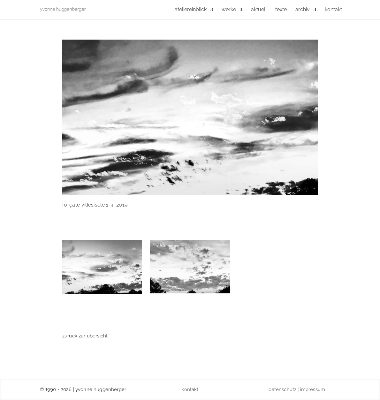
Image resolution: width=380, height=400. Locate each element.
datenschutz (282, 389)
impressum (312, 389)
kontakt (189, 389)
